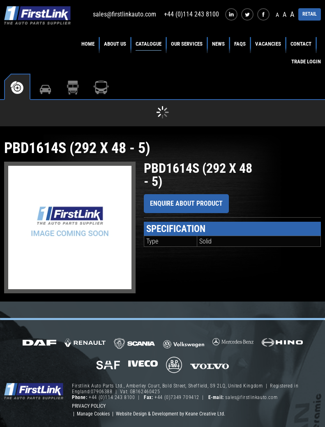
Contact (300, 44)
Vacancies (268, 44)
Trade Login (306, 61)
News (218, 44)
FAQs (240, 44)
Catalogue (148, 44)
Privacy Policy (89, 406)
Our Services (187, 44)
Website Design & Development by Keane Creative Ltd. (170, 414)
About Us (115, 44)
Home (88, 44)
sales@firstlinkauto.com (124, 14)
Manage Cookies (93, 414)
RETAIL (309, 14)
